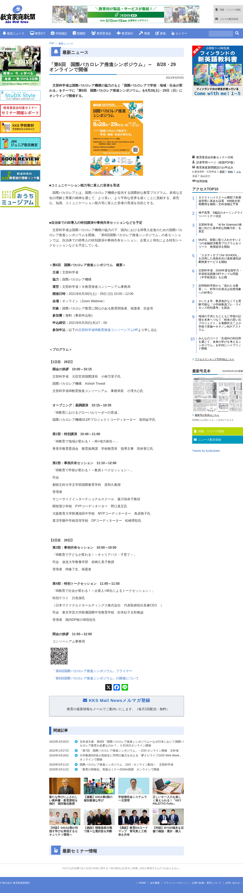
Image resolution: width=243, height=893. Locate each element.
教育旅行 (125, 33)
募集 (160, 33)
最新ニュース (13, 33)
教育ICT (37, 33)
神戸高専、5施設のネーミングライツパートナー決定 (221, 214)
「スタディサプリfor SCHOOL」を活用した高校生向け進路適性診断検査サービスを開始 (220, 259)
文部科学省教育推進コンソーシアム (108, 330)
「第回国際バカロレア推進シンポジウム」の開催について (95, 678)
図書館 (79, 33)
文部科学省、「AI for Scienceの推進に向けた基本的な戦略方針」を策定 (220, 228)
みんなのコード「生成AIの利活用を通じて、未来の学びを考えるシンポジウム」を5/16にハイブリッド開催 (220, 343)
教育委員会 (101, 33)
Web (230, 171)
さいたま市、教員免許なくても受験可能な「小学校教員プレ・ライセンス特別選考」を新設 (220, 304)
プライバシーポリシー (176, 882)
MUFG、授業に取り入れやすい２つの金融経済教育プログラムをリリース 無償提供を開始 (220, 243)
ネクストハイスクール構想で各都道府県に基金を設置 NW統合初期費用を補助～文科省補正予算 (220, 201)
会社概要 (155, 882)
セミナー (179, 33)
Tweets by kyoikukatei (206, 450)
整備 (144, 33)
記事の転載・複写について (206, 882)
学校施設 (59, 33)
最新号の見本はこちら (207, 415)
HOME (142, 882)
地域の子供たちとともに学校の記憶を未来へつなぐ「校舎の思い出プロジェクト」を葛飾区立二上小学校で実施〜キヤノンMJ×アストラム (220, 323)
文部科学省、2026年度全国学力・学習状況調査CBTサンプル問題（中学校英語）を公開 (220, 274)
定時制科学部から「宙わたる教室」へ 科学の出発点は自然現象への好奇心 (220, 289)
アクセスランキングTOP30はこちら (214, 359)
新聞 (222, 171)
